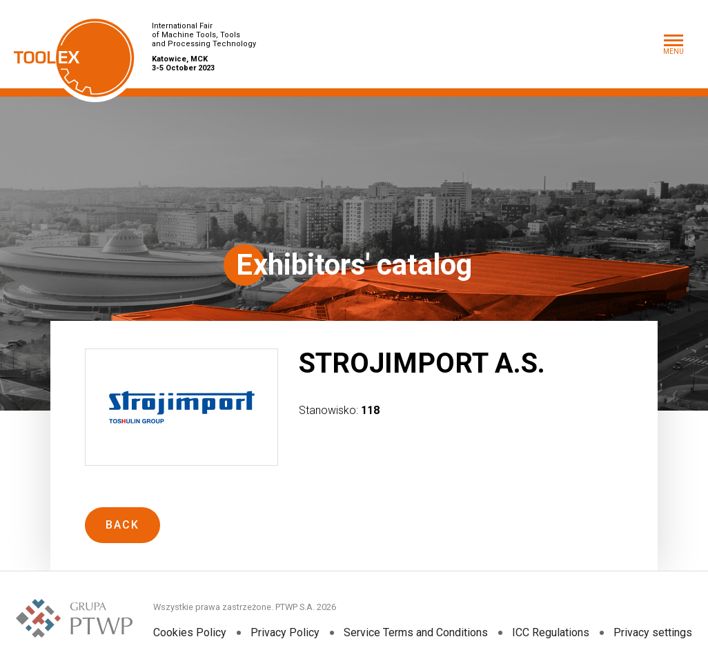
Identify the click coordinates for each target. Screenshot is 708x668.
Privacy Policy (284, 632)
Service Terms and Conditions (416, 632)
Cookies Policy (189, 632)
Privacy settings (652, 632)
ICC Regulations (550, 632)
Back (122, 524)
